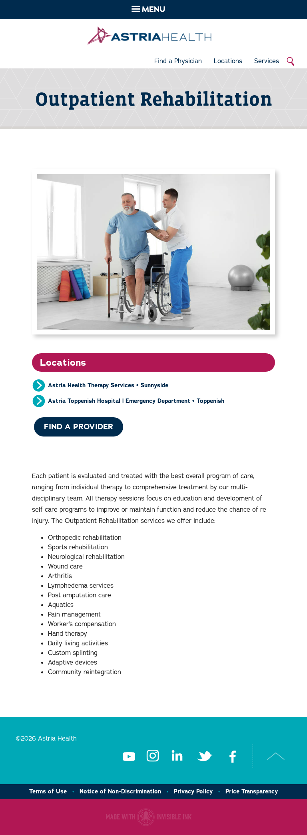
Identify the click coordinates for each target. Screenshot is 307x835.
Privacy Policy (193, 791)
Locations (228, 61)
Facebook (233, 756)
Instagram (153, 756)
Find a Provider (78, 426)
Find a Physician (178, 61)
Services (266, 61)
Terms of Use (48, 791)
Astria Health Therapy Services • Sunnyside (108, 385)
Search (291, 62)
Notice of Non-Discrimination (120, 791)
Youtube (129, 756)
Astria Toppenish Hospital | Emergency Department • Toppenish (136, 401)
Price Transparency (251, 791)
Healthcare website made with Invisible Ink (148, 817)
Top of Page (276, 756)
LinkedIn (177, 756)
